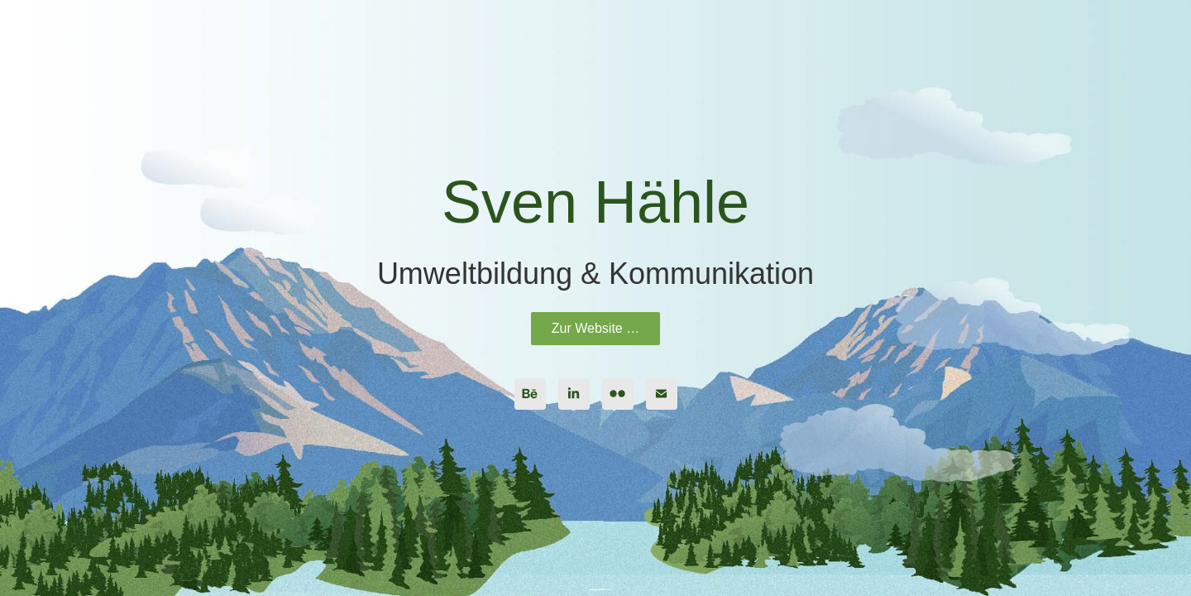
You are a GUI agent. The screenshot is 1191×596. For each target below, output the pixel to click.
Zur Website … (595, 328)
